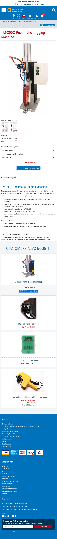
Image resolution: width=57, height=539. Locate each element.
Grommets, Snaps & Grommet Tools (13, 434)
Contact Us (5, 469)
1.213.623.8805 (38, 4)
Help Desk (5, 473)
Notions (4, 441)
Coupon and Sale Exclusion (10, 481)
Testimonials (6, 486)
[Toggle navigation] (4, 10)
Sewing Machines (7, 429)
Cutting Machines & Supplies (11, 436)
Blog (3, 471)
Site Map (4, 493)
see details (35, 2)
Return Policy (6, 478)
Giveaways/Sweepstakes (9, 491)
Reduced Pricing (8, 424)
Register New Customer (9, 488)
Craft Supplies (6, 444)
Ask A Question (47, 25)
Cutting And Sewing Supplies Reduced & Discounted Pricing (20, 426)
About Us (5, 466)
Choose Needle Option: (9, 147)
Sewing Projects (7, 439)
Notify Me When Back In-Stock (28, 168)
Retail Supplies (6, 446)
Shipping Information (8, 476)
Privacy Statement (7, 483)
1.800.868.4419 (25, 4)
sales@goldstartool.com (29, 509)
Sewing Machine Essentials (10, 431)
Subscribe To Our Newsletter (15, 521)
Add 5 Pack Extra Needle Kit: (12, 154)
